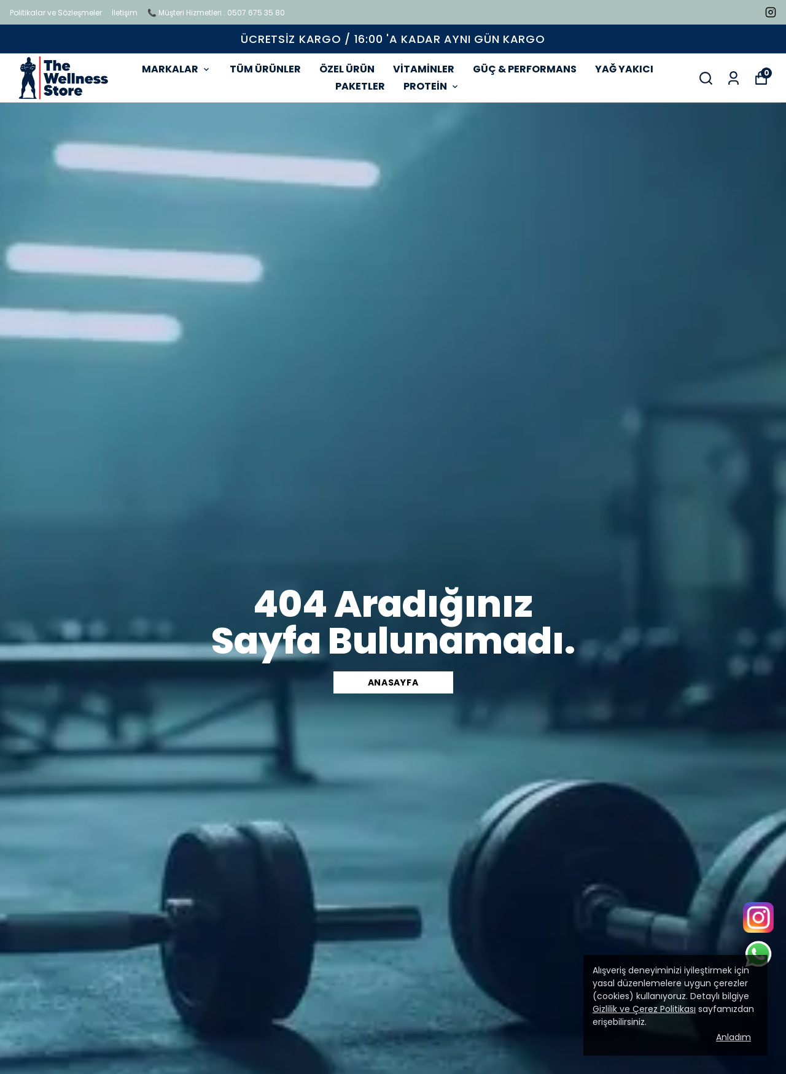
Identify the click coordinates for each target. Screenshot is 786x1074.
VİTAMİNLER (423, 69)
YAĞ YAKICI (624, 69)
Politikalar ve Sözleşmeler (56, 12)
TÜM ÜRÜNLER (265, 69)
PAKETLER (360, 86)
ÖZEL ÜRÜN (347, 69)
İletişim (125, 12)
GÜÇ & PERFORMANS (525, 69)
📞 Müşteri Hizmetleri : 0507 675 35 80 (216, 12)
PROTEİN (431, 86)
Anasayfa (393, 682)
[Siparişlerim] (733, 78)
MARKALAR (176, 69)
